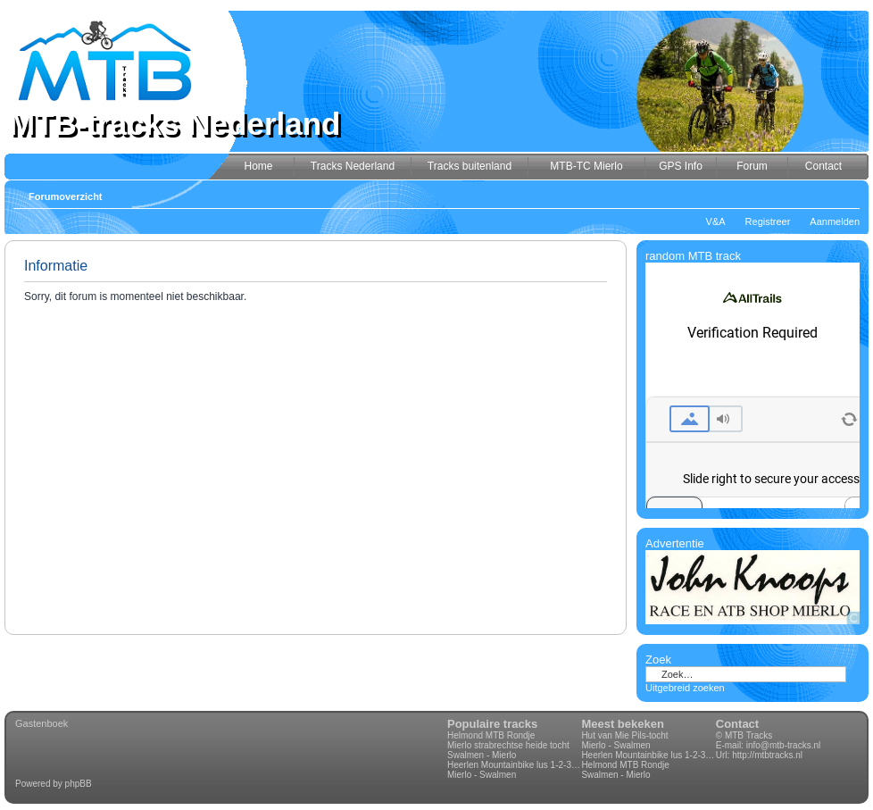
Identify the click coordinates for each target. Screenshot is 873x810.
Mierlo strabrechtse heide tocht (508, 745)
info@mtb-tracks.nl (783, 745)
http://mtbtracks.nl (767, 755)
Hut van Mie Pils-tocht (624, 735)
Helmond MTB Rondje (491, 735)
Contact (737, 724)
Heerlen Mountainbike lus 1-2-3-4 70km (514, 765)
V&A (716, 221)
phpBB (78, 784)
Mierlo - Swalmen (481, 775)
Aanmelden (835, 221)
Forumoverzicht (66, 196)
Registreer (768, 221)
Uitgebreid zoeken (685, 687)
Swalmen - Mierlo (481, 755)
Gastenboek (41, 723)
